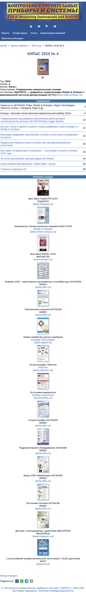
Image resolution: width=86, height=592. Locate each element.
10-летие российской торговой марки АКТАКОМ (26, 158)
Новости (6, 33)
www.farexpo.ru (43, 259)
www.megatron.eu (43, 536)
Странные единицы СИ (13, 169)
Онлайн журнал (20, 33)
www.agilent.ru (43, 342)
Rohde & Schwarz (43, 229)
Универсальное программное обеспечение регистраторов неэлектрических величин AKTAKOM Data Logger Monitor (32, 120)
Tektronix (43, 367)
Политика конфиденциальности (55, 590)
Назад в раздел (8, 575)
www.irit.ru (42, 564)
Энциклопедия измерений (52, 33)
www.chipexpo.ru (43, 204)
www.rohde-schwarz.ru (69, 94)
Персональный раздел (12, 38)
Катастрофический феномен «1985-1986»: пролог (28, 163)
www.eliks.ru (43, 287)
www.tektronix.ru (43, 370)
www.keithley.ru (43, 397)
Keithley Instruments (43, 395)
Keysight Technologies (43, 339)
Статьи (34, 33)
